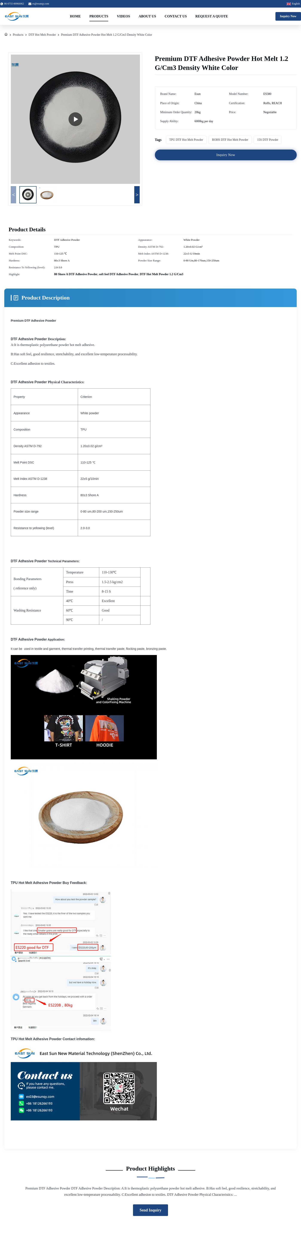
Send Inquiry (151, 1210)
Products (98, 16)
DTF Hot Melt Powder (42, 34)
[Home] (6, 34)
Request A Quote (211, 16)
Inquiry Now (288, 16)
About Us (147, 16)
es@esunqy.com (40, 3)
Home (75, 16)
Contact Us (176, 16)
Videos (123, 16)
